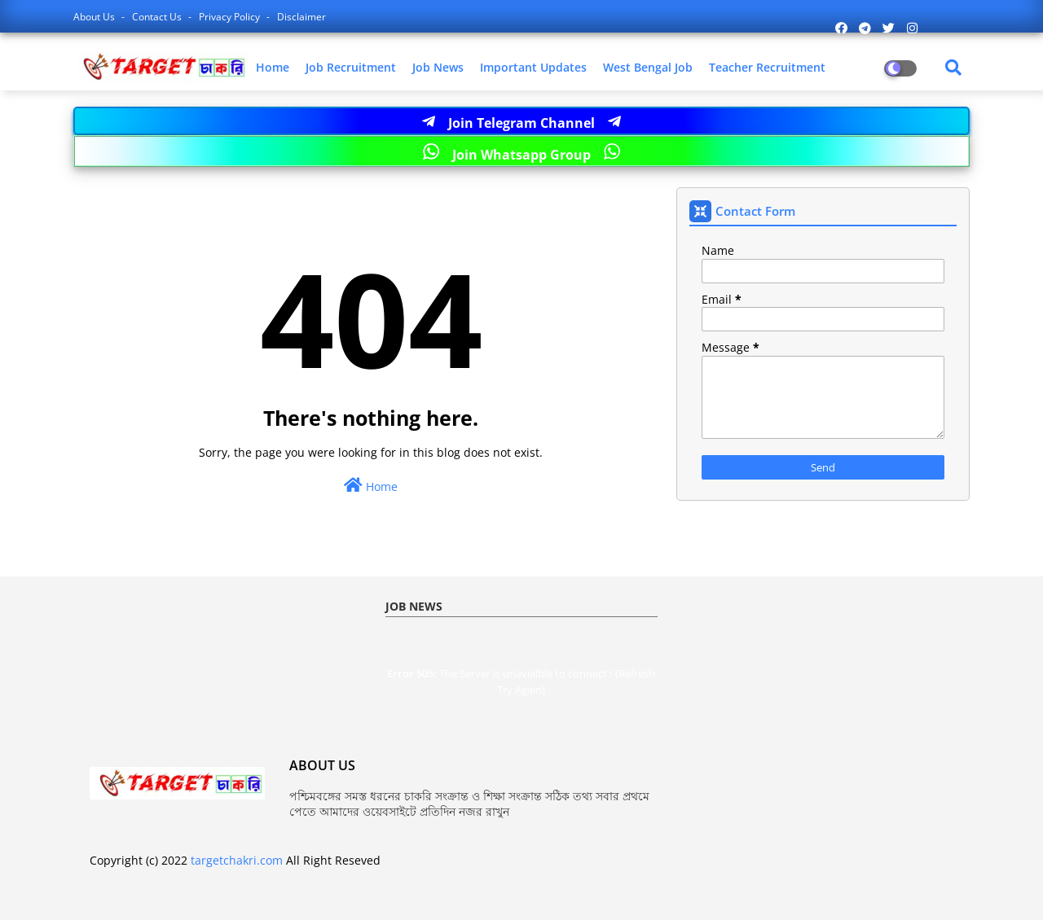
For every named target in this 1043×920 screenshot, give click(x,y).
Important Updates (533, 67)
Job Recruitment (351, 67)
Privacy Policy (230, 17)
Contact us (158, 17)
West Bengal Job (648, 67)
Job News (438, 67)
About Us (95, 17)
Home (272, 67)
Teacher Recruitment (767, 67)
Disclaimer (301, 17)
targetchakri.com (237, 860)
